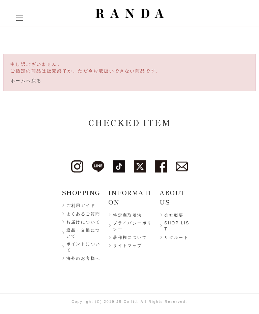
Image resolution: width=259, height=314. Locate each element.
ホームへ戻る (25, 80)
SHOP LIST (176, 226)
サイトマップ (127, 245)
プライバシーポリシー (132, 226)
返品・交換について (83, 233)
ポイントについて (83, 247)
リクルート (176, 237)
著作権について (130, 237)
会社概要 (174, 215)
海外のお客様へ (83, 258)
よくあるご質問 (83, 214)
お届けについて (83, 222)
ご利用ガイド (80, 205)
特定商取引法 (127, 215)
